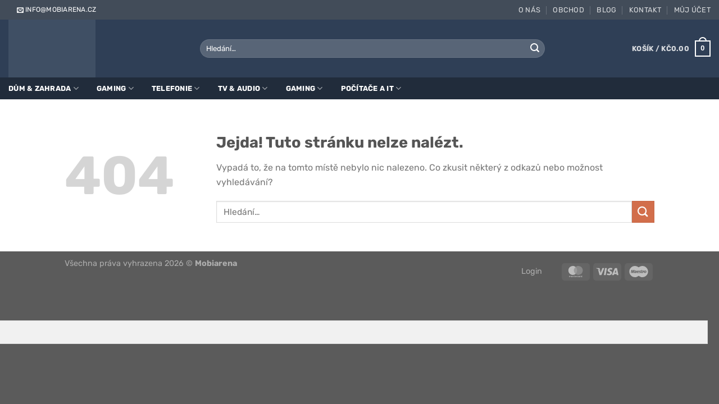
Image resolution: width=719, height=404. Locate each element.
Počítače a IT (371, 88)
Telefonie (176, 88)
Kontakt (645, 10)
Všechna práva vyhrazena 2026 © (151, 263)
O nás (529, 10)
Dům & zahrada (43, 88)
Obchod (568, 10)
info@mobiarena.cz (55, 9)
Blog (606, 10)
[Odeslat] (534, 48)
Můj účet (692, 10)
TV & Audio (243, 88)
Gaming (115, 88)
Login (531, 271)
